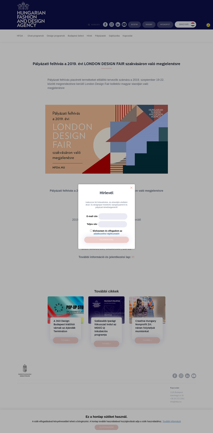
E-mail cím (91, 216)
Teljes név (92, 224)
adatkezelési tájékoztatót (106, 233)
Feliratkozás (106, 240)
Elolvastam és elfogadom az (107, 231)
